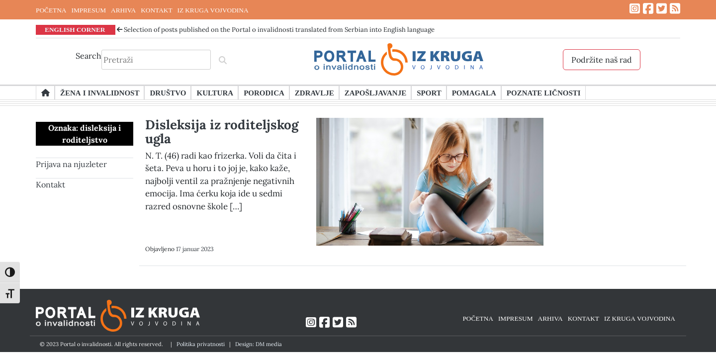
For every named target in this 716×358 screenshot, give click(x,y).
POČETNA (51, 9)
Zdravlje (314, 92)
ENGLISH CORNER (75, 29)
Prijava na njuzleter (71, 164)
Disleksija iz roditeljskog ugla (221, 131)
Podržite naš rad (601, 60)
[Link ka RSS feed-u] (675, 8)
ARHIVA (123, 9)
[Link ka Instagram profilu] (634, 8)
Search (88, 56)
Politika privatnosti (201, 344)
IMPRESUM (88, 9)
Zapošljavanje (375, 92)
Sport (429, 92)
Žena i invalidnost (99, 92)
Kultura (214, 92)
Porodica (264, 92)
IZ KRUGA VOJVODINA (213, 9)
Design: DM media (258, 344)
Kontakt (50, 184)
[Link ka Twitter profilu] (661, 8)
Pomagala (474, 92)
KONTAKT (156, 9)
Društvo (168, 92)
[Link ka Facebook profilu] (648, 8)
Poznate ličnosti (544, 92)
